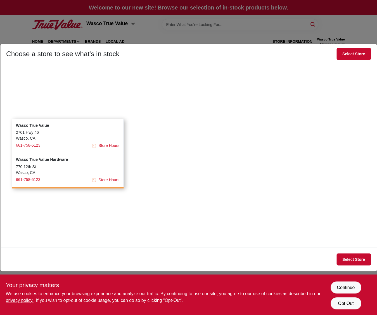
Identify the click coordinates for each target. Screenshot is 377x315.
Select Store (353, 54)
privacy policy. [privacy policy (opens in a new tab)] (20, 300)
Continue (346, 287)
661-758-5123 (28, 145)
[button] (68, 136)
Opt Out (346, 303)
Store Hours (105, 145)
